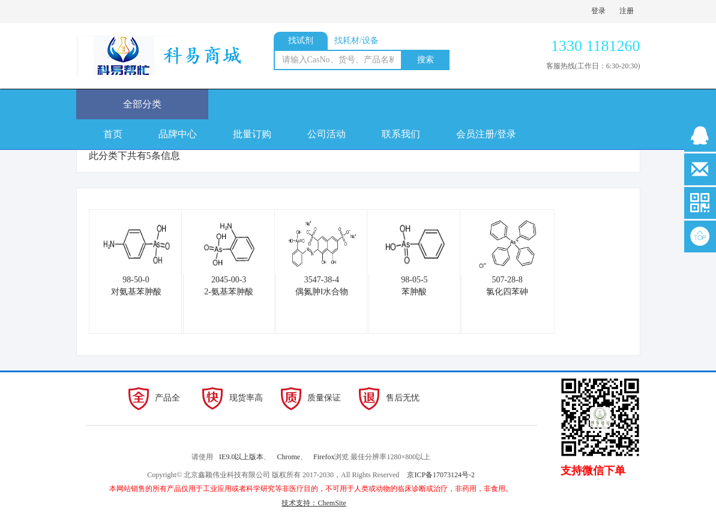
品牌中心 (177, 134)
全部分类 (142, 104)
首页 (112, 134)
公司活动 (326, 134)
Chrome (288, 457)
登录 (598, 11)
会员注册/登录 (486, 134)
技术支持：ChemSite (313, 503)
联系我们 (401, 134)
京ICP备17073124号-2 (441, 475)
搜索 (425, 59)
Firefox (323, 457)
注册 (626, 11)
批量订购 (252, 134)
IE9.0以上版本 (241, 457)
